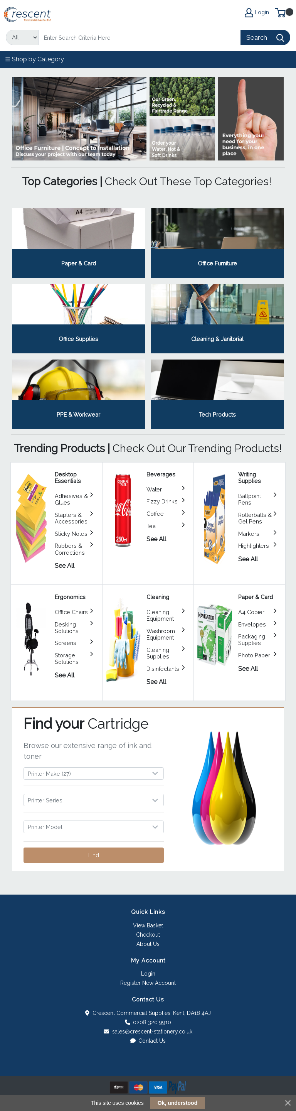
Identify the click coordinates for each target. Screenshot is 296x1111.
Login (148, 974)
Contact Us (148, 1041)
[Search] (139, 37)
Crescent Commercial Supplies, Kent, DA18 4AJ (148, 1013)
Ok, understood (177, 1103)
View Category (78, 243)
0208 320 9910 (148, 1022)
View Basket (148, 925)
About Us (148, 944)
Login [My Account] (257, 12)
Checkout (148, 935)
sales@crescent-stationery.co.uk (148, 1031)
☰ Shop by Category (34, 59)
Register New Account (148, 983)
